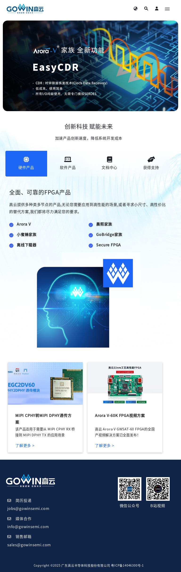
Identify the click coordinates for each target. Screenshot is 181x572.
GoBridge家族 (109, 234)
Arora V (24, 224)
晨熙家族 (104, 224)
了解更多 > (25, 445)
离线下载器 (27, 245)
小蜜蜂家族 (27, 234)
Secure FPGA (108, 245)
